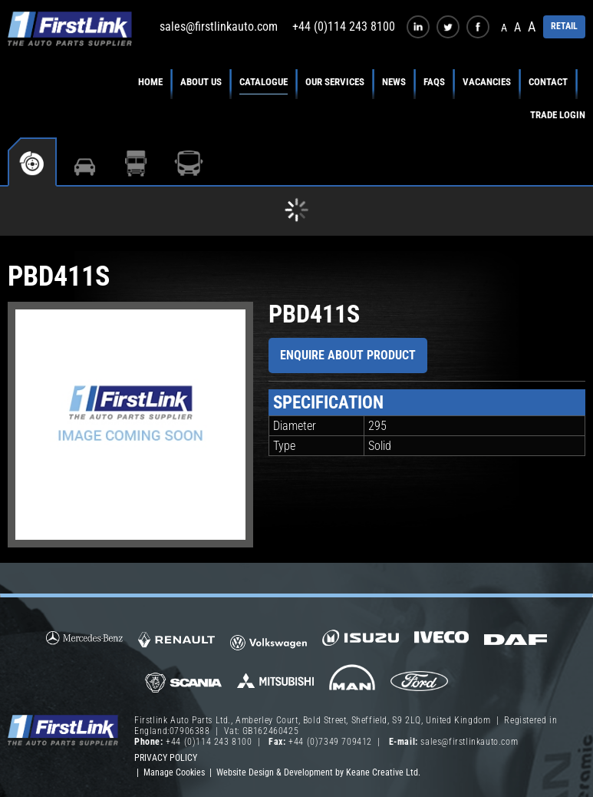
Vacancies (487, 82)
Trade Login (557, 115)
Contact (548, 82)
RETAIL (564, 26)
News (394, 82)
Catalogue (263, 82)
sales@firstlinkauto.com (219, 26)
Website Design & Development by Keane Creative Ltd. (318, 772)
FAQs (434, 82)
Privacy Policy (165, 757)
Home (150, 82)
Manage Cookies (174, 772)
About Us (201, 82)
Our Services (334, 82)
